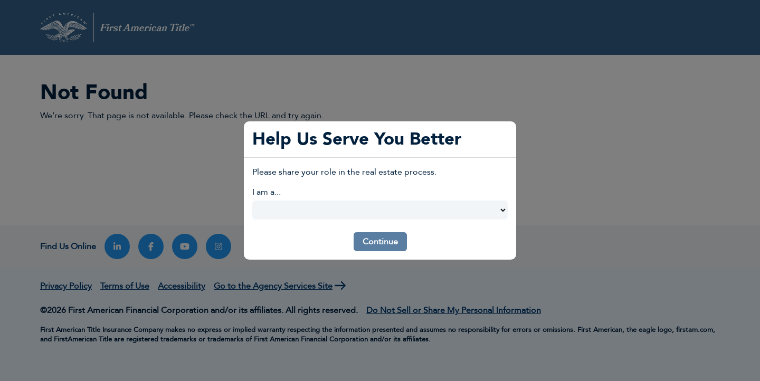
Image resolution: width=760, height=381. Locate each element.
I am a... (266, 192)
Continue (380, 241)
